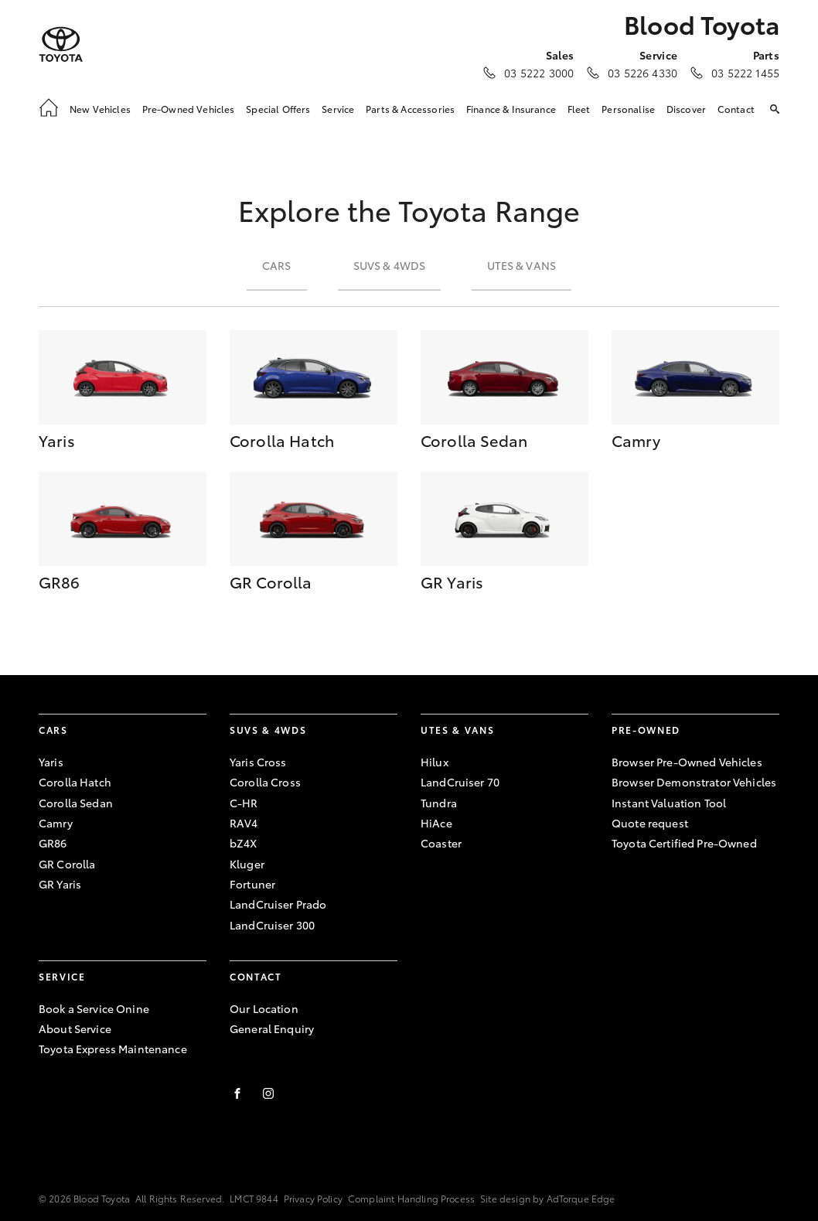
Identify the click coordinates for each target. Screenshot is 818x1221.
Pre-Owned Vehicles (188, 108)
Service (338, 108)
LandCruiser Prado (278, 904)
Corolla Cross (265, 782)
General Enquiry (272, 1028)
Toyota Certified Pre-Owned (684, 843)
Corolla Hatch (75, 782)
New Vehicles (100, 108)
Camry (56, 822)
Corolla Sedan (76, 802)
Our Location (264, 1008)
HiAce (436, 822)
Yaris (51, 761)
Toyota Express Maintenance (113, 1048)
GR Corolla (67, 863)
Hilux (434, 761)
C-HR (244, 802)
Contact (736, 108)
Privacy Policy (313, 1198)
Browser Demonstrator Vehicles (694, 782)
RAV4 (244, 822)
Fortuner (252, 884)
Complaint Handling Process (411, 1198)
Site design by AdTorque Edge (547, 1198)
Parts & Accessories (410, 108)
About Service (75, 1028)
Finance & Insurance (511, 108)
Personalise (628, 108)
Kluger (247, 863)
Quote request (650, 822)
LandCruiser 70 (460, 782)
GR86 (53, 843)
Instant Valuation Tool (669, 802)
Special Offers (278, 108)
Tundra (439, 802)
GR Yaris (60, 884)
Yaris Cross (258, 761)
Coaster (441, 843)
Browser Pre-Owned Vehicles (687, 761)
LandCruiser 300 (272, 925)
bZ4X (243, 843)
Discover (686, 108)
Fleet (579, 108)
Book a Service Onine (94, 1008)
